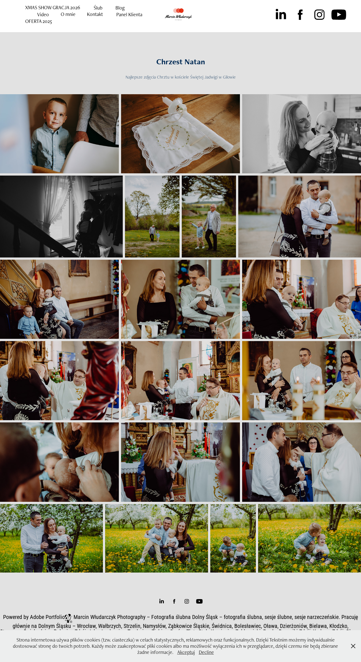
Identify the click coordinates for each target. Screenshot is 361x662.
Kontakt (95, 14)
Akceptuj (186, 652)
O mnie (68, 14)
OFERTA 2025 (38, 21)
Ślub (98, 7)
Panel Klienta (129, 14)
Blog (120, 7)
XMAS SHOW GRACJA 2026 (52, 7)
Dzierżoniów (293, 625)
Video (43, 14)
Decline (206, 652)
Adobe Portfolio (47, 616)
